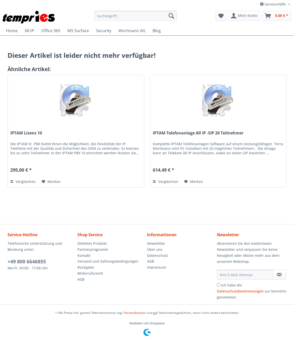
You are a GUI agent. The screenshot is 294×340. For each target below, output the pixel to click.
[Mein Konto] (244, 16)
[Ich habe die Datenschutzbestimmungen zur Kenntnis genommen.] (218, 284)
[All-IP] (29, 30)
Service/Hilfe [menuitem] (273, 4)
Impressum (156, 267)
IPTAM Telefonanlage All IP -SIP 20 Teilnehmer (198, 133)
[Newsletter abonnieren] (279, 275)
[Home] (12, 30)
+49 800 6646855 (27, 261)
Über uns (155, 249)
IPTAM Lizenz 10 (26, 133)
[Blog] (156, 30)
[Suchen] (171, 16)
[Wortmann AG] (132, 30)
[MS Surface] (78, 30)
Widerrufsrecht (90, 273)
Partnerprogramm (92, 249)
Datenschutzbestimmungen (240, 291)
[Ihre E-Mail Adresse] (245, 275)
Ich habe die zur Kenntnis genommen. (251, 291)
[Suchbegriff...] (135, 16)
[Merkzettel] (221, 16)
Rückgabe (85, 267)
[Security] (103, 30)
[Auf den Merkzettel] (51, 182)
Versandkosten (135, 313)
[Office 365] (51, 30)
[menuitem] (135, 16)
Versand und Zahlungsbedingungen (107, 261)
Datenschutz (157, 255)
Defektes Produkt (92, 243)
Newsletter (156, 243)
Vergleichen (23, 181)
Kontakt (83, 255)
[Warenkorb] (276, 16)
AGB (80, 279)
